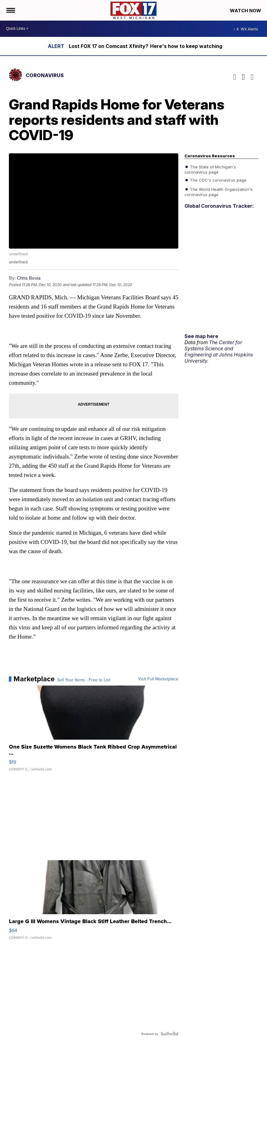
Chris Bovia (29, 278)
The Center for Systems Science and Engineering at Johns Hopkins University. (218, 351)
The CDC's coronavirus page (217, 179)
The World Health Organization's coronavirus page (218, 191)
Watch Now (246, 11)
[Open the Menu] (10, 10)
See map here (201, 336)
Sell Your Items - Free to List (83, 680)
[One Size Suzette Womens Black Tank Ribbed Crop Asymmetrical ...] (94, 731)
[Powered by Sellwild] (169, 1034)
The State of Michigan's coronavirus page (210, 169)
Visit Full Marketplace (158, 679)
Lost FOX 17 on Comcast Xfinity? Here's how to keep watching (145, 46)
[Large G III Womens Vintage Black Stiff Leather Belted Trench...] (94, 903)
